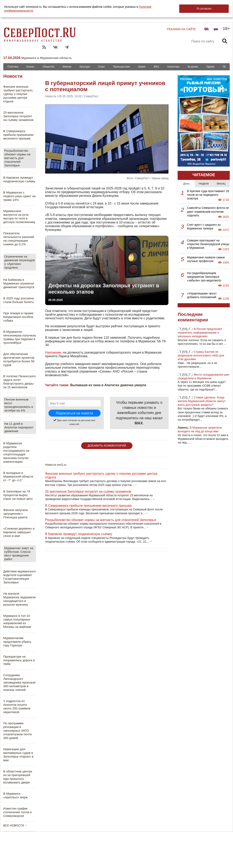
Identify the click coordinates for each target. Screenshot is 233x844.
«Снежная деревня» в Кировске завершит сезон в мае (19, 532)
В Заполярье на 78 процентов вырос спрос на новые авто (18, 495)
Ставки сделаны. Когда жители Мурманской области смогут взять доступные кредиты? (201, 401)
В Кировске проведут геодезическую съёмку (19, 179)
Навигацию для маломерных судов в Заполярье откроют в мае (18, 754)
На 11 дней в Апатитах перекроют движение (18, 427)
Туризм (210, 66)
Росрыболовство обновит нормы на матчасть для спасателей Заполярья (17, 158)
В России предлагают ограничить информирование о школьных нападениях (200, 332)
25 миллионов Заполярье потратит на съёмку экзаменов (18, 116)
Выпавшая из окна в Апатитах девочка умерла (108, 385)
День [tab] (186, 183)
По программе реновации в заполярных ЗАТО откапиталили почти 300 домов (17, 730)
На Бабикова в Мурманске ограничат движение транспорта (18, 283)
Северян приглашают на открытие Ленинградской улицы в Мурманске (208, 244)
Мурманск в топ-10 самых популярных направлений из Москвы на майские (17, 621)
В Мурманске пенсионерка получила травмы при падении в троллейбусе (19, 337)
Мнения (67, 66)
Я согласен (204, 8)
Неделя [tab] (204, 183)
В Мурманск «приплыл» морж (15, 795)
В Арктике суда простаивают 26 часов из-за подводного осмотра (208, 194)
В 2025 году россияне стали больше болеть (18, 300)
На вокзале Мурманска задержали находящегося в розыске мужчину (19, 599)
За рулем (192, 66)
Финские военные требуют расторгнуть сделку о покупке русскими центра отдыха (18, 94)
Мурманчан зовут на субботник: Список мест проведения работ (18, 553)
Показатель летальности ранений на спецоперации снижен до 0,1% (18, 238)
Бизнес (30, 66)
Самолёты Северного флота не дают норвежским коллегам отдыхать (208, 211)
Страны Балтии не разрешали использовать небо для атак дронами (201, 355)
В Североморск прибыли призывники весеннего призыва (18, 134)
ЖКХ (156, 66)
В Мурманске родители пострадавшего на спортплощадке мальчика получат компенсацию (16, 452)
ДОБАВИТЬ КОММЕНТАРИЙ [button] (106, 445)
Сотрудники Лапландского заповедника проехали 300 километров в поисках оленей (19, 682)
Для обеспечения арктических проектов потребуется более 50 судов (18, 359)
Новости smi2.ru (55, 464)
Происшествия (121, 66)
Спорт (101, 66)
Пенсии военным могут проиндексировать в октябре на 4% (18, 405)
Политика (12, 66)
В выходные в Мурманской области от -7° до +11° (18, 476)
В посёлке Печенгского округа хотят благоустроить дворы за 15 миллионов (19, 381)
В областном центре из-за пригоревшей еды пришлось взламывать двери (17, 777)
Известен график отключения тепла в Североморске (17, 812)
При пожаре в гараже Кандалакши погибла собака (18, 316)
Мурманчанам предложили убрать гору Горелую (17, 641)
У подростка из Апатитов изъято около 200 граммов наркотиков (16, 706)
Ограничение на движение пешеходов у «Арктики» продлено (19, 262)
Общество (48, 66)
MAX (139, 423)
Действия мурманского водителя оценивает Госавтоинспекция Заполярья (19, 577)
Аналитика (173, 66)
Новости (12, 76)
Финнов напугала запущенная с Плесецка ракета (15, 513)
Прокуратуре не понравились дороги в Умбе (19, 660)
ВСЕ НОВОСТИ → (15, 825)
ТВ (224, 66)
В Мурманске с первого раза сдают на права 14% (19, 196)
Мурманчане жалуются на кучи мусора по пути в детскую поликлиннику (19, 216)
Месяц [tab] (221, 183)
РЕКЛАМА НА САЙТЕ (181, 29)
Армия (141, 66)
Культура (85, 66)
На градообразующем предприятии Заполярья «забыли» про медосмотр (204, 276)
